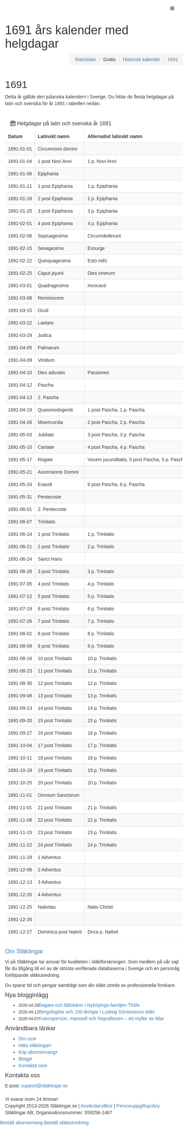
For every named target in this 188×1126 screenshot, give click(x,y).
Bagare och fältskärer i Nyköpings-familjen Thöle (89, 1005)
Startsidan (85, 59)
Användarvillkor (96, 1106)
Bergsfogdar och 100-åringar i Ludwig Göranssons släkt (97, 1011)
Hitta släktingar (34, 1045)
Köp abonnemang (37, 1052)
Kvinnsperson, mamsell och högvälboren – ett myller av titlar (101, 1018)
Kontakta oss (32, 1065)
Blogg (24, 1059)
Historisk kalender (141, 59)
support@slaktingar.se (44, 1085)
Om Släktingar (24, 951)
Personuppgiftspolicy (138, 1106)
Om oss (26, 1038)
